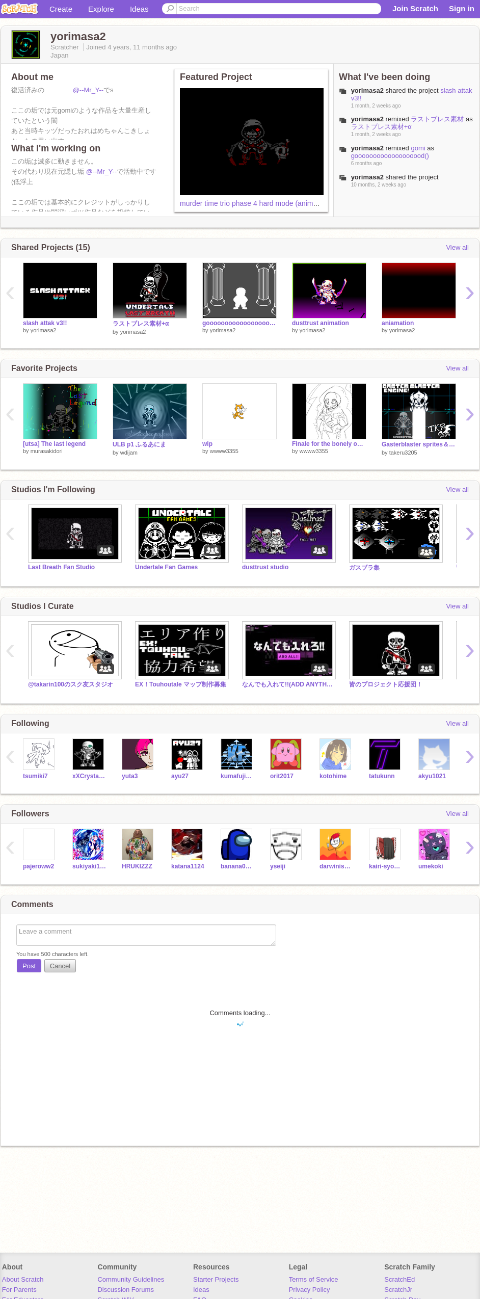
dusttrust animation (320, 323)
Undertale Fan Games (166, 567)
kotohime (332, 776)
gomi (418, 148)
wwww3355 (224, 451)
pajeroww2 (38, 866)
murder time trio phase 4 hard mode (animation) (255, 203)
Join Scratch (415, 8)
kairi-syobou (386, 866)
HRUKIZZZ (137, 866)
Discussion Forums (125, 1289)
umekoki (430, 866)
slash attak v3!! (45, 323)
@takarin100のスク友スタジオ (70, 684)
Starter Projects (216, 1279)
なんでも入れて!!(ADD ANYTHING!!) (288, 684)
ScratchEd (399, 1279)
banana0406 (238, 866)
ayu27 (180, 776)
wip (207, 443)
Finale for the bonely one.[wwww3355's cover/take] (329, 443)
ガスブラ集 (364, 567)
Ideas (139, 9)
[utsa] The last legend (54, 443)
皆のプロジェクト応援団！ (385, 684)
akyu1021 (432, 776)
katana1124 (187, 866)
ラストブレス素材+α (381, 126)
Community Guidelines (130, 1279)
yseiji (277, 866)
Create (60, 9)
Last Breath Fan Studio (61, 567)
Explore (101, 9)
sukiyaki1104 (89, 866)
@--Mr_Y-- (88, 90)
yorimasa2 (44, 330)
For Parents (19, 1289)
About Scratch (23, 1279)
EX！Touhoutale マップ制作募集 (180, 684)
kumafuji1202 (238, 776)
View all (457, 247)
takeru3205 (403, 452)
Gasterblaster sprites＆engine (419, 444)
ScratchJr (398, 1289)
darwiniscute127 (336, 866)
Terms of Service (313, 1279)
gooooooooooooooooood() (390, 156)
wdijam (129, 452)
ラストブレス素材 (437, 119)
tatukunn (382, 776)
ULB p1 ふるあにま (139, 444)
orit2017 (282, 776)
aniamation (398, 323)
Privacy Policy (309, 1289)
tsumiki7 (35, 776)
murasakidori (47, 451)
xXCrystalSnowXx (89, 776)
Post (29, 966)
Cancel (60, 966)
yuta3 (130, 776)
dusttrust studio (265, 567)
